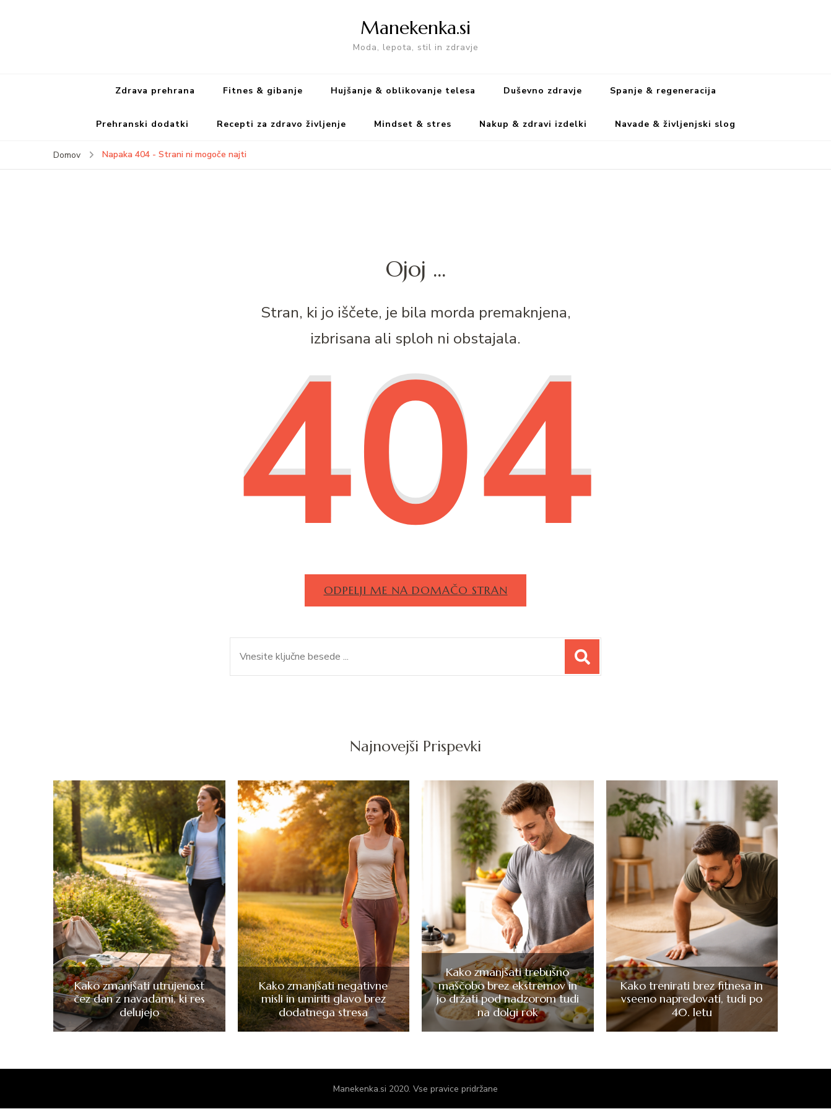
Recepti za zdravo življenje (281, 124)
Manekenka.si (415, 27)
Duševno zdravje (542, 91)
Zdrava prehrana (155, 91)
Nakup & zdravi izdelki (533, 124)
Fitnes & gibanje (263, 91)
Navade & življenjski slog (675, 124)
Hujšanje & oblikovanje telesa (403, 91)
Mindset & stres (412, 124)
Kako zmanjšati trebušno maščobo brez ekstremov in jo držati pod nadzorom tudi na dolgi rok (508, 992)
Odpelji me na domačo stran (415, 590)
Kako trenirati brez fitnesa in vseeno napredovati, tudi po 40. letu (691, 999)
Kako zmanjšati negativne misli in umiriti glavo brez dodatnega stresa (323, 999)
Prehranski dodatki (142, 124)
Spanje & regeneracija (663, 91)
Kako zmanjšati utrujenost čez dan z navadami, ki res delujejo (139, 999)
